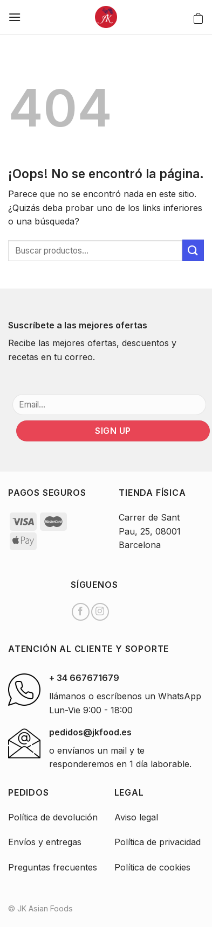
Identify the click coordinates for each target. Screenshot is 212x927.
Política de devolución (53, 817)
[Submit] (193, 250)
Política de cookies (152, 867)
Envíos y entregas (44, 842)
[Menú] (14, 17)
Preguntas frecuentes (52, 867)
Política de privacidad (157, 842)
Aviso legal (136, 817)
